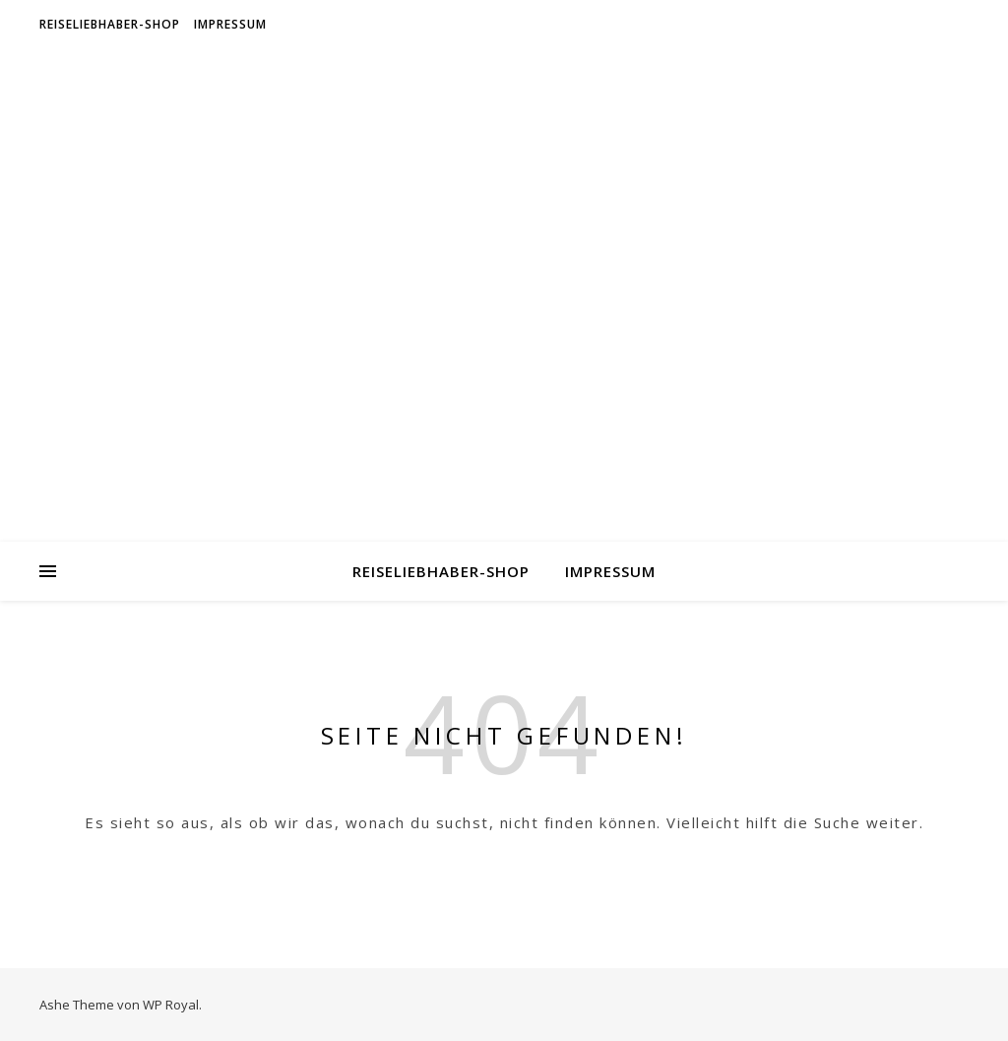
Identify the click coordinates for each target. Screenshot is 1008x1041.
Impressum (230, 24)
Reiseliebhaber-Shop (109, 24)
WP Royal (171, 1004)
